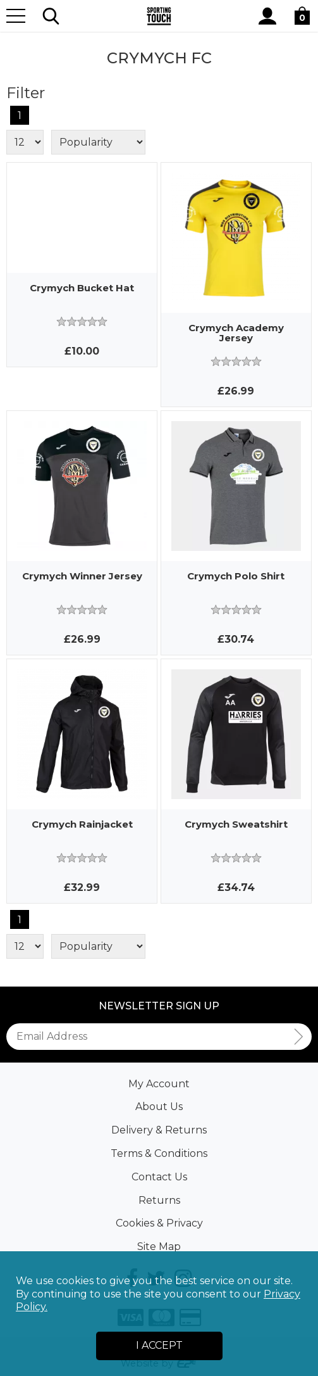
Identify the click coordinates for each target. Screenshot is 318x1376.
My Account (159, 1084)
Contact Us (159, 1177)
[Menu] (16, 16)
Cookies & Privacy (159, 1223)
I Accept (159, 1345)
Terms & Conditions (159, 1153)
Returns (159, 1200)
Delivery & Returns (159, 1130)
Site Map (159, 1246)
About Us (159, 1107)
